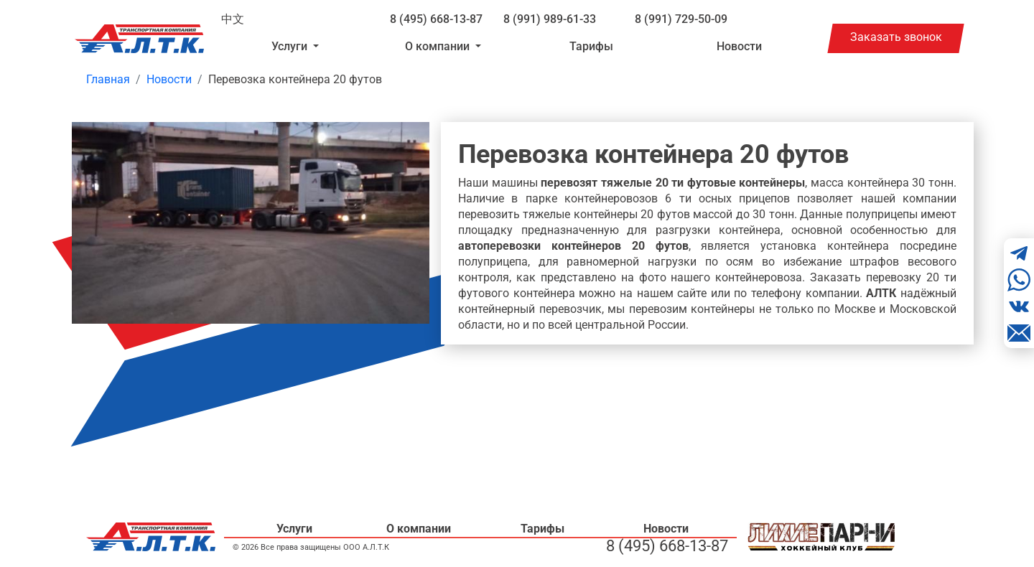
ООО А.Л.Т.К (366, 547)
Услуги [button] (290, 46)
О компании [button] (438, 46)
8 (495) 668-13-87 (436, 19)
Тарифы (591, 46)
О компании (418, 528)
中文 (232, 19)
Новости (739, 46)
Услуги (294, 528)
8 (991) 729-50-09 (681, 19)
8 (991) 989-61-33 (549, 19)
